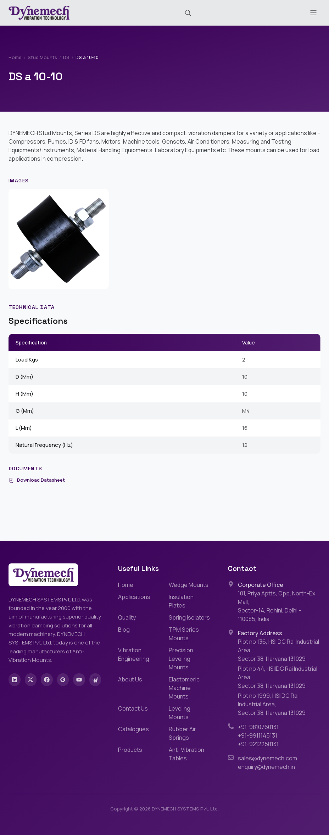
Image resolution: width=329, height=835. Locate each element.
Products (130, 750)
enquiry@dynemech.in (266, 767)
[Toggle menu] (313, 13)
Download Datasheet (37, 480)
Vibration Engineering (133, 654)
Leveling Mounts (179, 713)
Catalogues (133, 729)
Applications (134, 597)
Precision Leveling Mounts (181, 658)
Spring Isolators (189, 617)
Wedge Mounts (188, 585)
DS (66, 57)
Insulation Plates (181, 601)
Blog (124, 629)
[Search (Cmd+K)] (188, 12)
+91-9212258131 (258, 744)
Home (15, 57)
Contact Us (133, 708)
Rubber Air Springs (182, 733)
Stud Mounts (42, 57)
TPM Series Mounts (184, 634)
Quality (127, 617)
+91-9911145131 (257, 735)
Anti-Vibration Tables (186, 754)
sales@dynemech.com (267, 758)
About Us (130, 679)
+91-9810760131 (258, 727)
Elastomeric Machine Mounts (184, 687)
